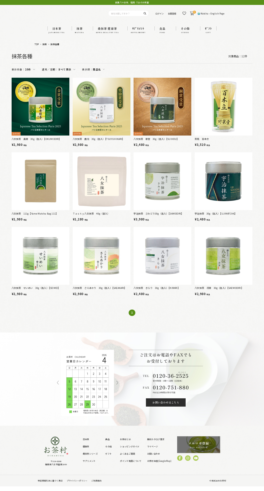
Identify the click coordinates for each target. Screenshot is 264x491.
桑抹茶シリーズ (90, 458)
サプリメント (89, 465)
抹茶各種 (55, 48)
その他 (108, 450)
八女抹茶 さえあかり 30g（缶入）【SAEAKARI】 (100, 292)
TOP (37, 48)
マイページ (152, 450)
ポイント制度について (130, 465)
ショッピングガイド (129, 450)
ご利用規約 (96, 485)
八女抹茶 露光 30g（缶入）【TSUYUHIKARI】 (99, 143)
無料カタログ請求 (155, 443)
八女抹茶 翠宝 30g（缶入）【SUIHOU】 (156, 143)
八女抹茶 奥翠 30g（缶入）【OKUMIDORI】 (36, 143)
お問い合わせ (153, 458)
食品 (107, 443)
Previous (58, 387)
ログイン (159, 15)
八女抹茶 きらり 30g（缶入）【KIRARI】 (157, 292)
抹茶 (45, 48)
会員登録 (172, 15)
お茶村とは (125, 443)
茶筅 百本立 (202, 143)
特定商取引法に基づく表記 (50, 485)
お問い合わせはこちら (165, 407)
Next (117, 387)
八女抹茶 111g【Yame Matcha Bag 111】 (35, 218)
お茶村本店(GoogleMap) (159, 465)
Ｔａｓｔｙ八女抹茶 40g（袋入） (91, 218)
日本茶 (86, 443)
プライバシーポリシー (77, 485)
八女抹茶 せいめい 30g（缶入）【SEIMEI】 (36, 292)
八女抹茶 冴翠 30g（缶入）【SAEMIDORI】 (219, 292)
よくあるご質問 (127, 458)
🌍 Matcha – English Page (210, 15)
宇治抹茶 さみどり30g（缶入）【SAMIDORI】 (158, 218)
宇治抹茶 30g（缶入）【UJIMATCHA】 (216, 218)
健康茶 (86, 450)
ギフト (108, 458)
